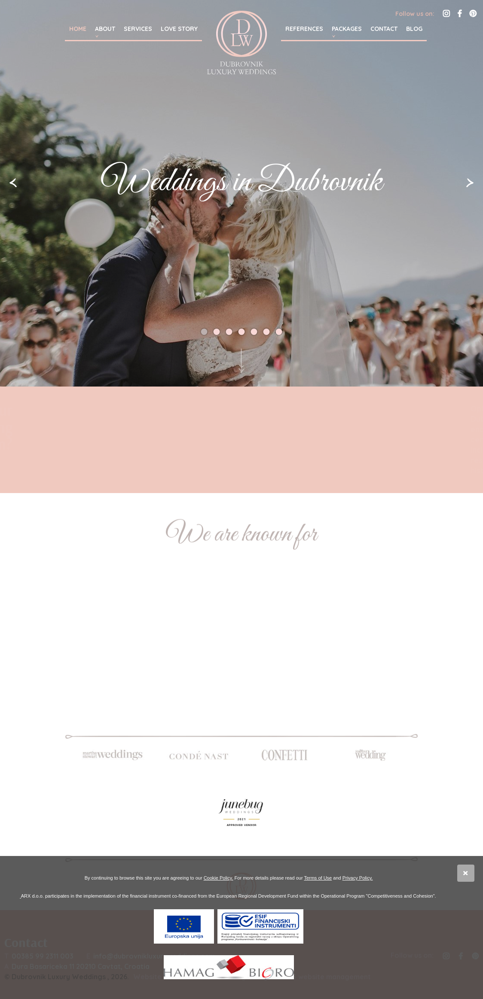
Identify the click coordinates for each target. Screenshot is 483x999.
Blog (414, 29)
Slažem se (465, 873)
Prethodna (13, 182)
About (105, 29)
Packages (347, 29)
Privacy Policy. (357, 877)
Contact (383, 29)
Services (138, 29)
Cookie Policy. (218, 877)
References (304, 29)
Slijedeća (469, 182)
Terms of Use (318, 877)
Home (77, 29)
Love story (179, 29)
